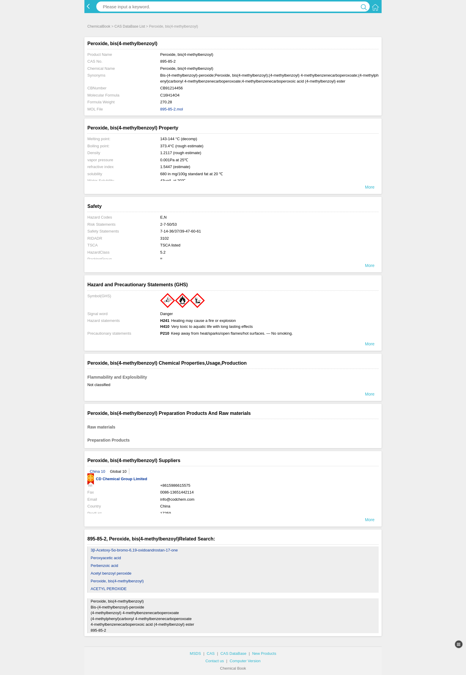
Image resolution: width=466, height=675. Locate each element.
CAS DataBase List (129, 26)
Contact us (214, 661)
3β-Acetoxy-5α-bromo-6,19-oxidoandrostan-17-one (134, 550)
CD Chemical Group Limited (117, 479)
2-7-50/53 (168, 224)
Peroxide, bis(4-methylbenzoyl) (117, 581)
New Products (264, 653)
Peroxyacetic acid (106, 558)
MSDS (195, 653)
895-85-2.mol (171, 109)
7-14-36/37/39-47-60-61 (180, 231)
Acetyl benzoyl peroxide (111, 573)
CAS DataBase (233, 653)
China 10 (97, 471)
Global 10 (118, 471)
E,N (163, 217)
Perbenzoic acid (104, 565)
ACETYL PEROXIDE (109, 589)
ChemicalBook (98, 26)
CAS (211, 653)
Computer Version (245, 661)
